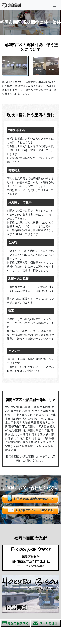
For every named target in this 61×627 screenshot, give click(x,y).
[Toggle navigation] (54, 5)
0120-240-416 (35, 566)
